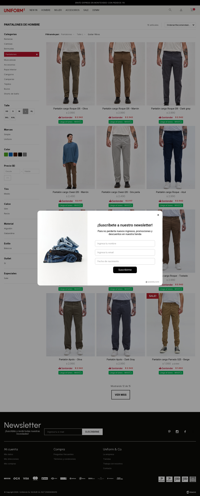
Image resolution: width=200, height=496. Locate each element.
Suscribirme (125, 269)
